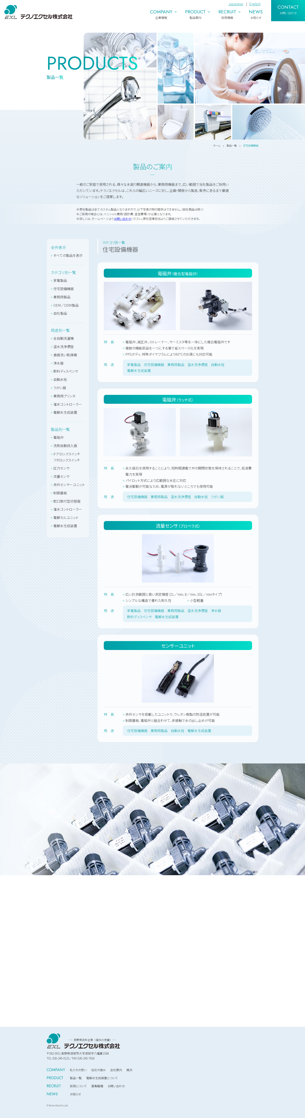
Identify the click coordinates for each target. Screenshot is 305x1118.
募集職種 (97, 1085)
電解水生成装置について (102, 1077)
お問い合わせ (122, 219)
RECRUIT (54, 1086)
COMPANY (56, 1070)
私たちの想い (78, 1069)
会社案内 (116, 1069)
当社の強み (98, 1069)
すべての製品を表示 (68, 255)
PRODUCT (55, 1078)
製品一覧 (76, 1077)
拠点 (129, 1069)
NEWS (52, 1094)
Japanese (235, 3)
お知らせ (75, 1094)
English (255, 3)
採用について (78, 1085)
